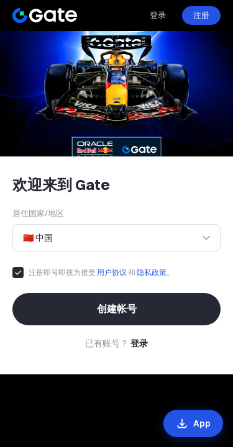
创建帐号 (117, 308)
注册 (201, 15)
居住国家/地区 (38, 213)
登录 (158, 15)
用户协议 (112, 272)
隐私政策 (152, 272)
